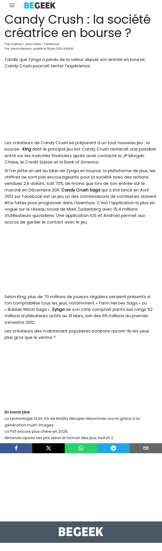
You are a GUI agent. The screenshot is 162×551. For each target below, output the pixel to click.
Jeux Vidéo (33, 44)
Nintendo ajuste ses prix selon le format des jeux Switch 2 (59, 437)
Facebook (51, 44)
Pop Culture (13, 44)
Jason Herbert (20, 48)
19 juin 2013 (54, 48)
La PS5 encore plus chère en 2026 (36, 431)
